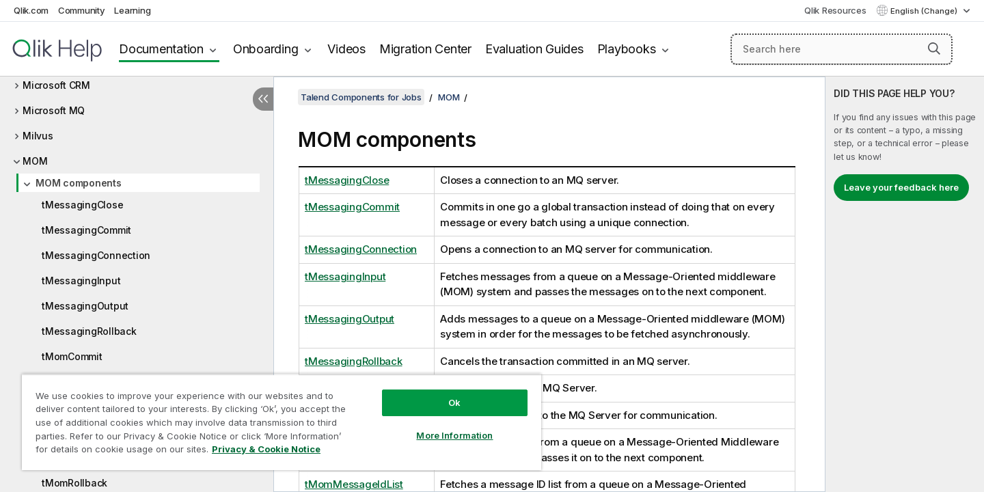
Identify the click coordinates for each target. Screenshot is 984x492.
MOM (35, 161)
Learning (132, 10)
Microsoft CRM (56, 85)
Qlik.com (31, 10)
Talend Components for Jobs (361, 97)
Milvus (38, 135)
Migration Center (425, 49)
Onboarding (266, 49)
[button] (934, 48)
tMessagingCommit (86, 230)
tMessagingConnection (96, 255)
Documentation (161, 49)
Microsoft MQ (54, 110)
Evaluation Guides (534, 49)
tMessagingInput (81, 280)
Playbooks (626, 49)
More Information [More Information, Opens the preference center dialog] (454, 435)
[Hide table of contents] (263, 99)
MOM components (79, 183)
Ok (454, 402)
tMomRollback (74, 483)
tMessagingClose (82, 204)
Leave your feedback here (901, 187)
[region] (281, 422)
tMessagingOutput (85, 306)
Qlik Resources (835, 10)
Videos (346, 49)
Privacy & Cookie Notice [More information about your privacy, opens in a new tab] (266, 448)
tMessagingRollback (89, 331)
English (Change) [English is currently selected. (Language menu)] (924, 11)
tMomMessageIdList (354, 484)
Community (81, 10)
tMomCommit (72, 356)
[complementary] (904, 284)
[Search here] (841, 49)
